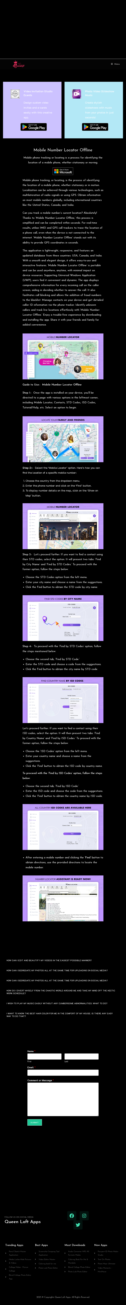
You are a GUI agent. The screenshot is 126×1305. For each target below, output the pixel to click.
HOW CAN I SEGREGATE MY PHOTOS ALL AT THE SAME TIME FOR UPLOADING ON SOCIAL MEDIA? (57, 970)
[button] (63, 960)
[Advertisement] (63, 29)
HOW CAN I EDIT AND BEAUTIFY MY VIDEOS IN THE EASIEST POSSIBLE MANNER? (49, 960)
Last (66, 1061)
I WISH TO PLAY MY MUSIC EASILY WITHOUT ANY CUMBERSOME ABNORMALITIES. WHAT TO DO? (57, 1003)
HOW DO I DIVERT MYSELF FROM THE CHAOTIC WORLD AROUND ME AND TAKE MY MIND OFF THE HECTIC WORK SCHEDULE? (61, 992)
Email (31, 1067)
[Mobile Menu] (115, 64)
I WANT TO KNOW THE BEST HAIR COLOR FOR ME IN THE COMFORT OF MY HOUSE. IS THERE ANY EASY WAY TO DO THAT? (60, 1015)
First (29, 1061)
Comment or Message (40, 1080)
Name (31, 1051)
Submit (35, 1122)
